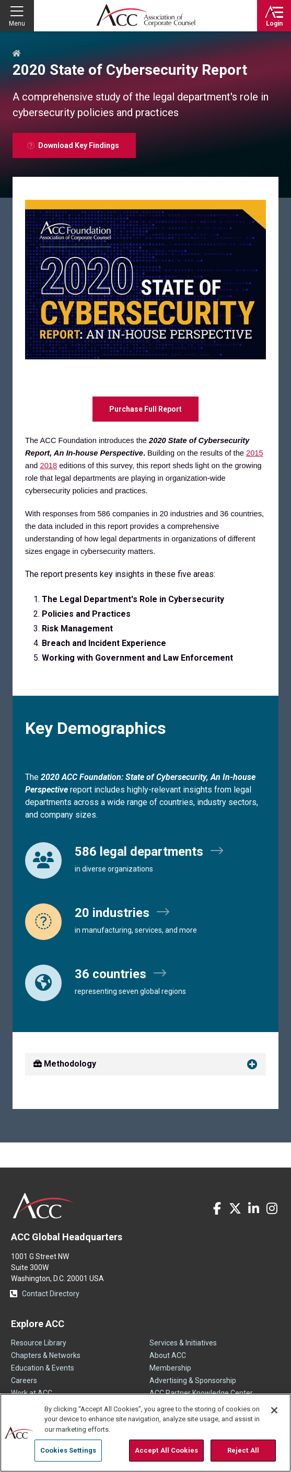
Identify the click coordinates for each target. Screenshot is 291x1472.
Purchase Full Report (145, 409)
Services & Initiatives (183, 1343)
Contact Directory (50, 1293)
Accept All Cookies (166, 1450)
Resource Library (38, 1343)
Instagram (271, 1208)
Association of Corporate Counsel (146, 15)
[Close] (274, 1410)
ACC (43, 1206)
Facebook (216, 1208)
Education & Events (42, 1368)
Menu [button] (17, 23)
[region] (145, 1433)
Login (274, 23)
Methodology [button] (64, 1064)
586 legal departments (139, 851)
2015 (254, 453)
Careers (24, 1380)
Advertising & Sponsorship (192, 1380)
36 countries (110, 974)
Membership (170, 1368)
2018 (48, 465)
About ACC (167, 1355)
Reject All (243, 1450)
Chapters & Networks (45, 1355)
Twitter (235, 1208)
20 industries (112, 912)
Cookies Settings (68, 1450)
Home (17, 54)
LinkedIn (253, 1208)
